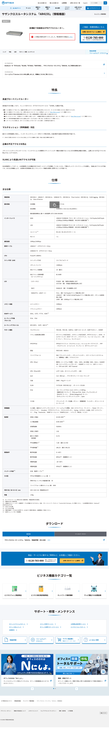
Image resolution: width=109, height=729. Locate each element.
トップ (4, 52)
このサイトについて (33, 712)
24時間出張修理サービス (78, 626)
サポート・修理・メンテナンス (26, 52)
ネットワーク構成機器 (100, 14)
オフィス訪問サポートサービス (49, 629)
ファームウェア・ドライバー (80, 534)
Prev (32, 690)
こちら (71, 37)
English (85, 3)
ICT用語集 (70, 712)
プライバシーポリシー (6, 712)
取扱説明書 (28, 534)
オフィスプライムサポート (17, 626)
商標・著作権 (62, 712)
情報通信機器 (17, 702)
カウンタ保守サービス (47, 626)
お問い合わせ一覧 (75, 3)
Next (76, 690)
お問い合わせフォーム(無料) (92, 32)
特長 (10, 52)
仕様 (15, 52)
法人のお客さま (42, 3)
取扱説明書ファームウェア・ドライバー (98, 52)
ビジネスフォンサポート (78, 629)
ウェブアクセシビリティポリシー (49, 712)
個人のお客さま (54, 3)
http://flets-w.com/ (55, 112)
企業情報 (64, 3)
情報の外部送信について (20, 712)
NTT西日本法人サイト (6, 702)
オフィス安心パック (15, 629)
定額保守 (12, 632)
